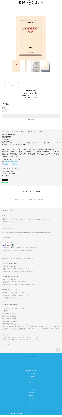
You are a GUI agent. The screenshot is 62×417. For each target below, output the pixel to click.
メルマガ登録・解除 (31, 389)
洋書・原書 (4, 85)
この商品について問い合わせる (9, 173)
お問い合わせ (31, 376)
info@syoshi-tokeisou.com (11, 161)
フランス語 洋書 (11, 85)
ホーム (31, 360)
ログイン (31, 386)
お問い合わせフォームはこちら (9, 163)
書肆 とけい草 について (31, 401)
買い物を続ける (5, 176)
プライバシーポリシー (31, 373)
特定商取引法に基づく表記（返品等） (10, 169)
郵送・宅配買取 (31, 398)
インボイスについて (6, 344)
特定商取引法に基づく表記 (31, 370)
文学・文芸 (4, 82)
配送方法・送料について (31, 367)
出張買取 (31, 395)
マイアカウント (31, 379)
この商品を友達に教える (7, 171)
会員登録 (31, 382)
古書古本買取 (31, 392)
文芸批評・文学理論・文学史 (13, 82)
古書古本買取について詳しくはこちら (11, 165)
